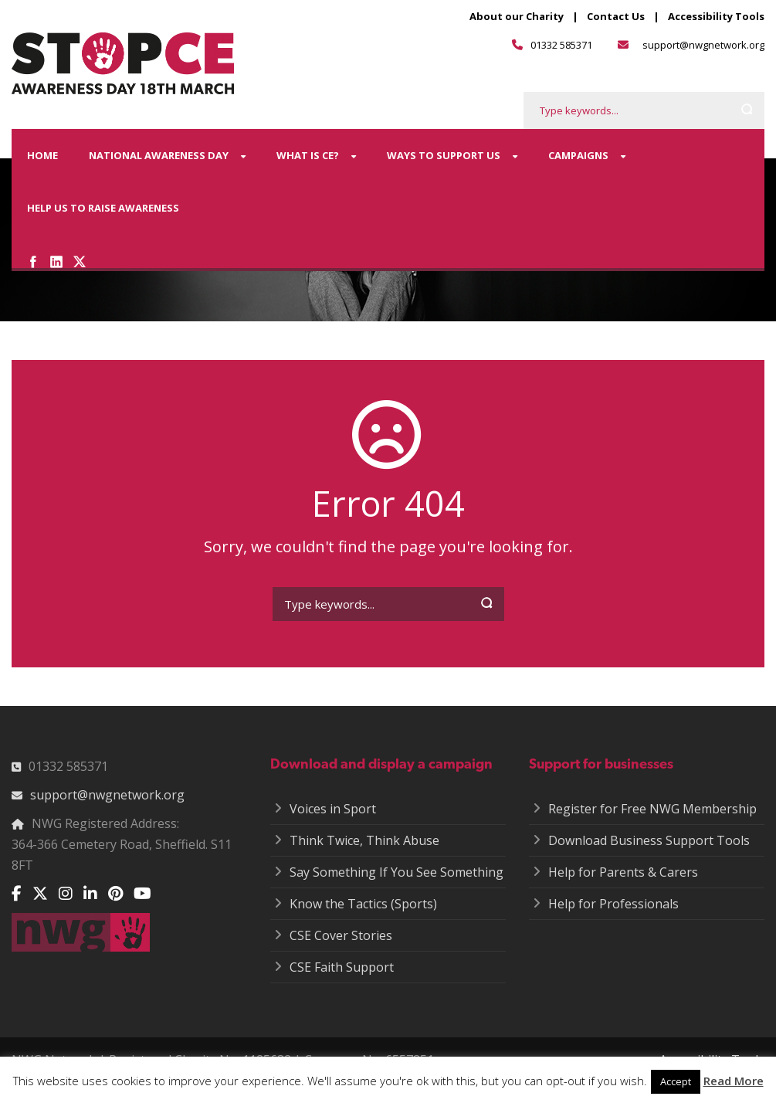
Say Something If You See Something (396, 872)
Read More (733, 1080)
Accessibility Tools (716, 16)
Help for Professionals (613, 903)
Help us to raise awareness (103, 208)
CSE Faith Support (342, 967)
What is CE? (307, 155)
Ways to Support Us (443, 155)
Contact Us (616, 16)
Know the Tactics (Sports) (363, 903)
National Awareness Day (159, 155)
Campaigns (578, 155)
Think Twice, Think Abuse (364, 840)
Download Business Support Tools (649, 840)
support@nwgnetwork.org (703, 45)
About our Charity (516, 16)
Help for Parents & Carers (623, 872)
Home (42, 155)
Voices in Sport (333, 808)
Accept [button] (675, 1081)
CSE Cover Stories (341, 935)
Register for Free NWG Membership (652, 808)
